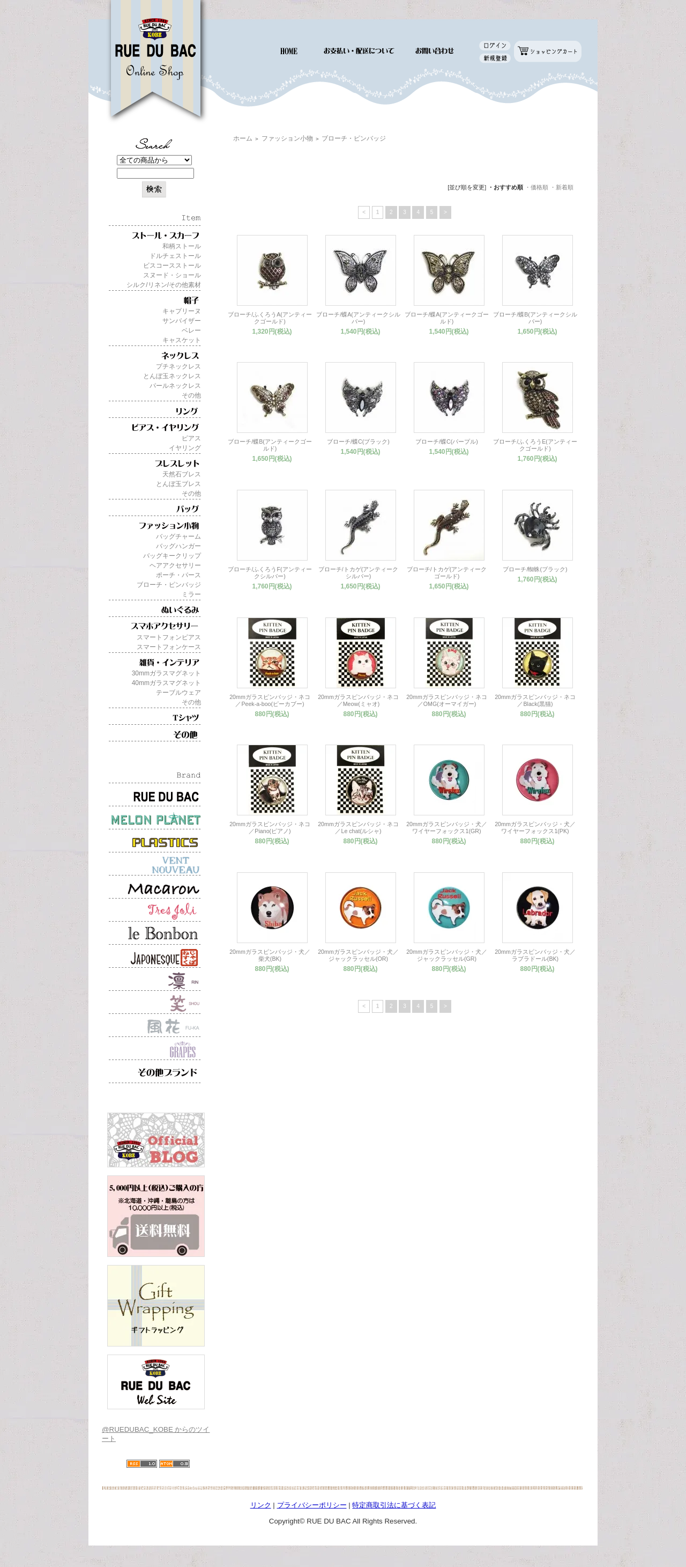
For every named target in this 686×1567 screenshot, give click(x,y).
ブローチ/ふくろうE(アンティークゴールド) (535, 445)
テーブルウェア (178, 692)
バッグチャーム (178, 536)
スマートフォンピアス (169, 637)
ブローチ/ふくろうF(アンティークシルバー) (269, 572)
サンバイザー (181, 321)
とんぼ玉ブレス (178, 484)
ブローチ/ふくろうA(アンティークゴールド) (270, 318)
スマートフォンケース (169, 647)
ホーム (242, 138)
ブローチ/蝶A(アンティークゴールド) (447, 318)
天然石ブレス (181, 474)
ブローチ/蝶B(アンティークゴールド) (270, 445)
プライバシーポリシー (312, 1505)
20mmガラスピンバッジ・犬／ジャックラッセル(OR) (358, 955)
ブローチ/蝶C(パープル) (446, 441)
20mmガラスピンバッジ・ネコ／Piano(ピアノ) (269, 827)
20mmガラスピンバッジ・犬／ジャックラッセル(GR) (446, 955)
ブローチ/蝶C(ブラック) (358, 441)
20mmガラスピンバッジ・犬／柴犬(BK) (269, 955)
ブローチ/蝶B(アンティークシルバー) (535, 318)
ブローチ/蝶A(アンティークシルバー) (358, 318)
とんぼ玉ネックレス (172, 376)
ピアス (191, 438)
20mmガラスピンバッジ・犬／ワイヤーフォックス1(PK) (535, 827)
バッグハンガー (178, 546)
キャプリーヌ (181, 311)
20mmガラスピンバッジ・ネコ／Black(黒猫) (535, 700)
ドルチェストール (175, 256)
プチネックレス (178, 366)
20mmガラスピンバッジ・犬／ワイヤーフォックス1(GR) (446, 827)
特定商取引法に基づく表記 (394, 1505)
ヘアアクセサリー (175, 565)
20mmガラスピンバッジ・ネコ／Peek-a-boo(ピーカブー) (269, 700)
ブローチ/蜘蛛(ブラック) (535, 569)
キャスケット (181, 340)
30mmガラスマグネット (166, 673)
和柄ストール (181, 246)
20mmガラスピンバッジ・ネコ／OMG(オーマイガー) (446, 700)
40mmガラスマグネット (166, 683)
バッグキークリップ (172, 556)
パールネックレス (175, 385)
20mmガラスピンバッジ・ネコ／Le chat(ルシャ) (358, 827)
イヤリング (185, 448)
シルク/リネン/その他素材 (163, 285)
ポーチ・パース (178, 575)
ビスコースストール (172, 265)
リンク (260, 1505)
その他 (191, 395)
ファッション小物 (287, 138)
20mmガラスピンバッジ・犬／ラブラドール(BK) (535, 955)
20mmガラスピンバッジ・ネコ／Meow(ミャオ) (358, 700)
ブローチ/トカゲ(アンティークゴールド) (447, 572)
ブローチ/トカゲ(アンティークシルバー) (358, 572)
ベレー (191, 330)
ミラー (191, 594)
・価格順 (536, 187)
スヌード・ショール (172, 275)
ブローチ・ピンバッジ (169, 584)
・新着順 (561, 187)
